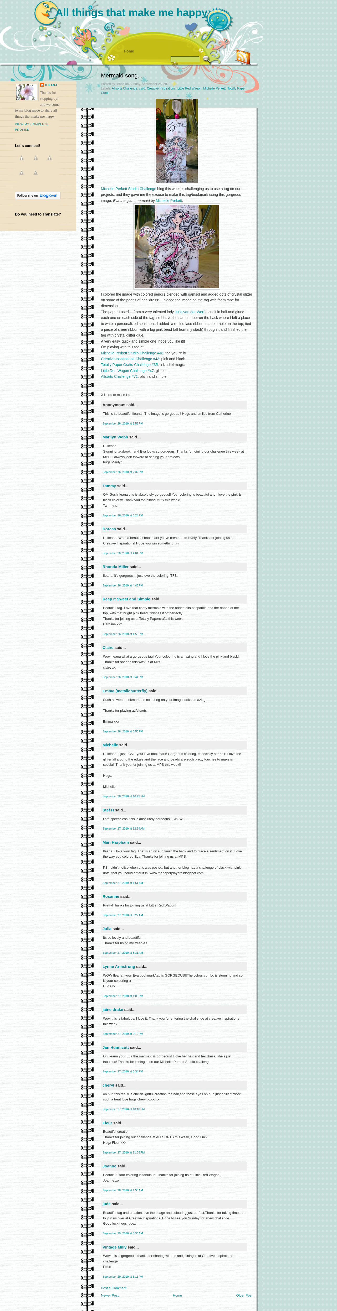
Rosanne (111, 896)
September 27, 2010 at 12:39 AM (124, 828)
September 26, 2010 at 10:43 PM (124, 796)
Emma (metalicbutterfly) (125, 691)
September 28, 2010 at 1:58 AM (123, 1190)
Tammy (109, 486)
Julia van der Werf (190, 312)
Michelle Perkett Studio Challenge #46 (132, 353)
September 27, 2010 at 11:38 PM (124, 1152)
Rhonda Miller (116, 566)
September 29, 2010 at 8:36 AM (123, 1233)
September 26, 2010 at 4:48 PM (123, 585)
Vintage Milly (114, 1247)
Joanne (109, 1166)
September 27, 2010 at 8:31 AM (123, 952)
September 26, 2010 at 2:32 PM (123, 472)
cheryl (108, 1085)
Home (129, 51)
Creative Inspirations (161, 88)
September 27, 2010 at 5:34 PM (123, 1071)
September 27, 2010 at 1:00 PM (123, 996)
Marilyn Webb (115, 437)
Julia (107, 928)
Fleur (107, 1123)
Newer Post (110, 1295)
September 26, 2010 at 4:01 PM (123, 553)
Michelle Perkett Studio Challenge (128, 189)
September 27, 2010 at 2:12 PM (123, 1033)
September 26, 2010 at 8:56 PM (123, 731)
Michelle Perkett (214, 88)
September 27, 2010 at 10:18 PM (124, 1109)
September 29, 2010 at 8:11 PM (123, 1276)
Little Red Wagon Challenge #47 (127, 371)
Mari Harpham (116, 842)
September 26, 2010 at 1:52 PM (123, 423)
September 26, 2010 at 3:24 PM (123, 515)
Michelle (110, 745)
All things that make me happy (131, 12)
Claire (108, 647)
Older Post (244, 1295)
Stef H (108, 810)
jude (107, 1204)
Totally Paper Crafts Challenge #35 (129, 365)
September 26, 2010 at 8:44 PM (123, 677)
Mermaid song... (121, 75)
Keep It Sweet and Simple (126, 599)
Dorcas (109, 529)
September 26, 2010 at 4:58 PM (123, 634)
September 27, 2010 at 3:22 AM (123, 915)
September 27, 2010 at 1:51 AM (123, 882)
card (142, 88)
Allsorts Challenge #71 (119, 376)
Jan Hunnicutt (116, 1047)
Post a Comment (113, 1288)
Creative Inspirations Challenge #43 (130, 359)
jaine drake (113, 1009)
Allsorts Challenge (124, 88)
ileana (51, 85)
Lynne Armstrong (119, 966)
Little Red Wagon (189, 88)
